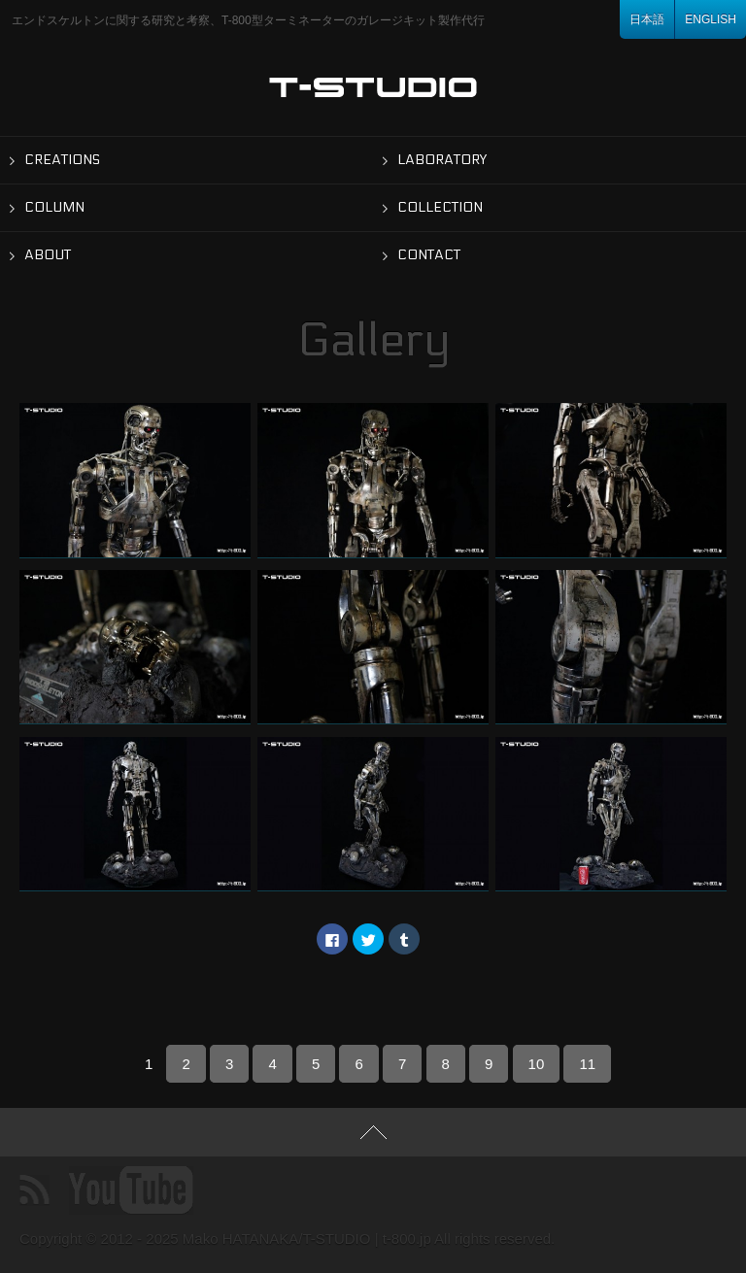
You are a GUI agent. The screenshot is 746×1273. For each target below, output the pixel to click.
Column (54, 207)
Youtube (131, 1190)
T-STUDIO (373, 87)
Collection (440, 207)
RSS (34, 1190)
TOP (373, 1132)
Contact (428, 255)
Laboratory (442, 159)
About (47, 255)
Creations (62, 159)
